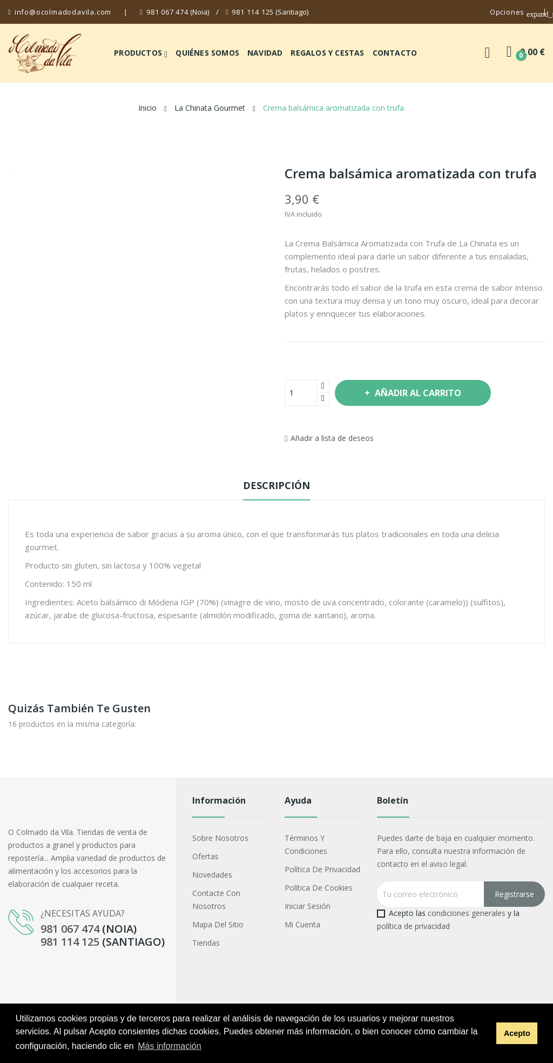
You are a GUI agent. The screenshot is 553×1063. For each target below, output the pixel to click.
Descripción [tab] (276, 485)
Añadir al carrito (417, 393)
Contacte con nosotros (216, 899)
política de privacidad (413, 926)
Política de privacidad (322, 869)
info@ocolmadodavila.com (63, 12)
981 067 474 (167, 12)
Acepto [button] (517, 1033)
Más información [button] (169, 1046)
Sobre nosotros (220, 838)
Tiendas (206, 943)
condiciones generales (466, 913)
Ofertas (205, 856)
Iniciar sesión (308, 906)
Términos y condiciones (306, 844)
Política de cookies (319, 888)
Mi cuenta (302, 924)
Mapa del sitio (218, 924)
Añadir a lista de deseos (329, 438)
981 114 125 (253, 12)
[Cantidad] (301, 393)
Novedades (212, 875)
